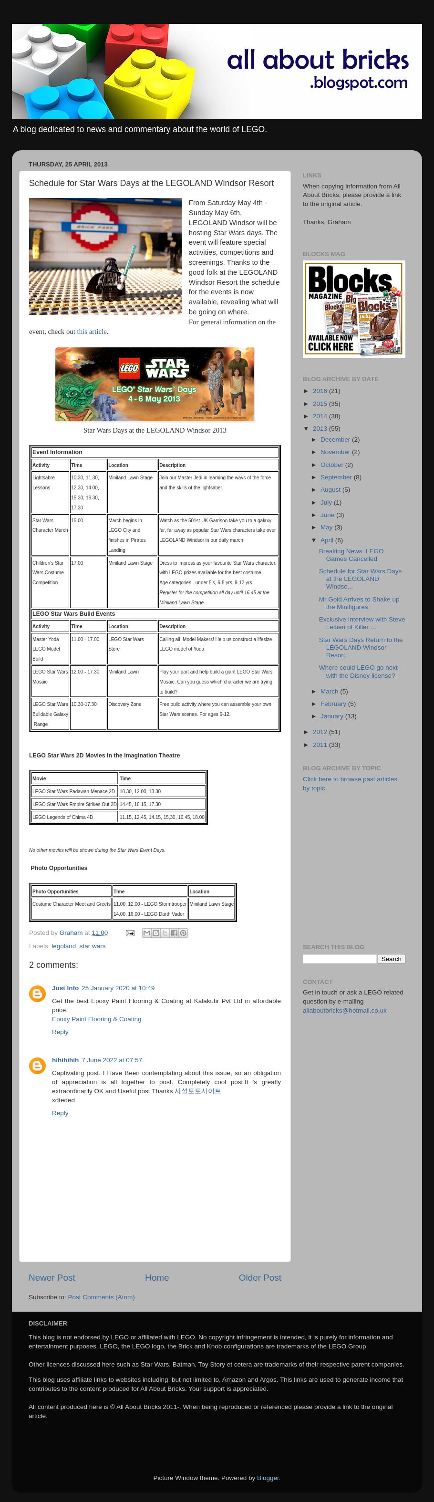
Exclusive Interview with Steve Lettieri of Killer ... (362, 623)
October (332, 464)
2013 (321, 428)
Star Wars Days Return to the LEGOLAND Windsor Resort (361, 647)
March (330, 691)
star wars (93, 946)
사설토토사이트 (198, 1091)
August (331, 489)
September (337, 477)
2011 (321, 744)
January (332, 716)
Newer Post (52, 1278)
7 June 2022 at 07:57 (112, 1060)
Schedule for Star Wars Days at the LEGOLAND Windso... (360, 579)
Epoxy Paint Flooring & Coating (97, 1019)
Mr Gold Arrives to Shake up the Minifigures (359, 603)
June (328, 514)
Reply (60, 1032)
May (327, 527)
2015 (321, 403)
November (336, 452)
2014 (321, 416)
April (327, 540)
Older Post (260, 1278)
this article (92, 331)
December (336, 439)
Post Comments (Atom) (101, 1297)
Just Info (65, 988)
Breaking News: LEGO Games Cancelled (351, 555)
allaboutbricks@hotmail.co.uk (345, 1010)
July (327, 502)
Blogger (268, 1477)
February (334, 703)
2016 (321, 390)
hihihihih (65, 1060)
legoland (64, 946)
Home (157, 1278)
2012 (321, 731)
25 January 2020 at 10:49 (118, 988)
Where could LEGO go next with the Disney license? (358, 671)
